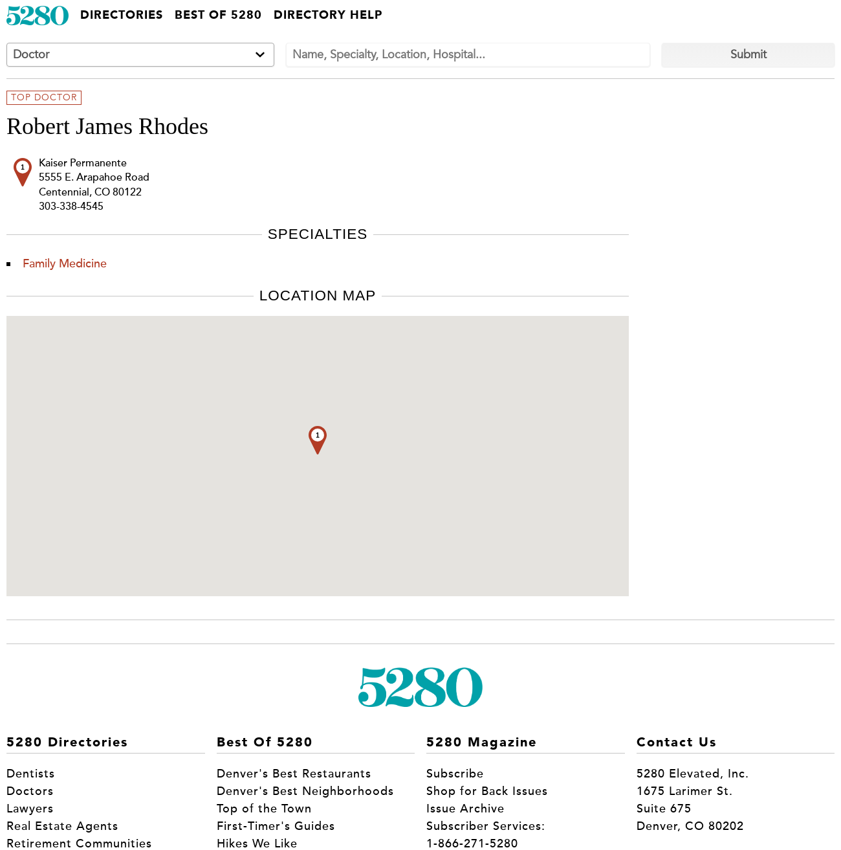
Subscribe (455, 773)
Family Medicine (65, 263)
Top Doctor (44, 98)
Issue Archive (465, 808)
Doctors (30, 791)
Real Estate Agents (62, 826)
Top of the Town (264, 808)
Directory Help (328, 15)
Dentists (30, 773)
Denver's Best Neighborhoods (305, 791)
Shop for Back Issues (487, 791)
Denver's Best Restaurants (294, 773)
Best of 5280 (218, 15)
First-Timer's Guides (276, 826)
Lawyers (30, 808)
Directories (121, 15)
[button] (317, 440)
